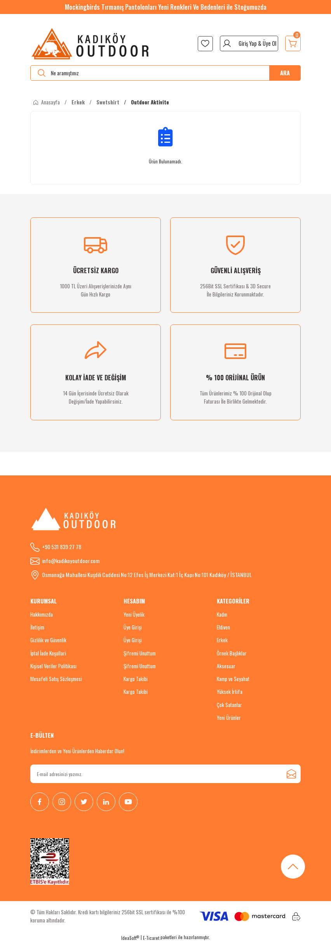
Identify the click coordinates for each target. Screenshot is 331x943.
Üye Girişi (133, 627)
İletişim (37, 627)
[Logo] (90, 43)
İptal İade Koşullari (48, 653)
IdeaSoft (130, 937)
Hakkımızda (41, 614)
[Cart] (293, 43)
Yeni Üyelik (134, 614)
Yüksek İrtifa (229, 691)
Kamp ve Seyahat (233, 679)
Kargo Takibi (136, 679)
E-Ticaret (151, 937)
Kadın (222, 614)
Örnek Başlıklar (232, 653)
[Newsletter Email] (165, 773)
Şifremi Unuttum (140, 653)
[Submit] (291, 773)
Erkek (222, 640)
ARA (285, 73)
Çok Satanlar (229, 705)
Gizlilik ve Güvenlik (48, 640)
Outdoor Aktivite (150, 102)
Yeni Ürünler (229, 717)
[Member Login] (249, 43)
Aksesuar (226, 666)
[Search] (165, 73)
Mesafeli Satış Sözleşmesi (56, 679)
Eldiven (223, 627)
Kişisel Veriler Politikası (53, 666)
